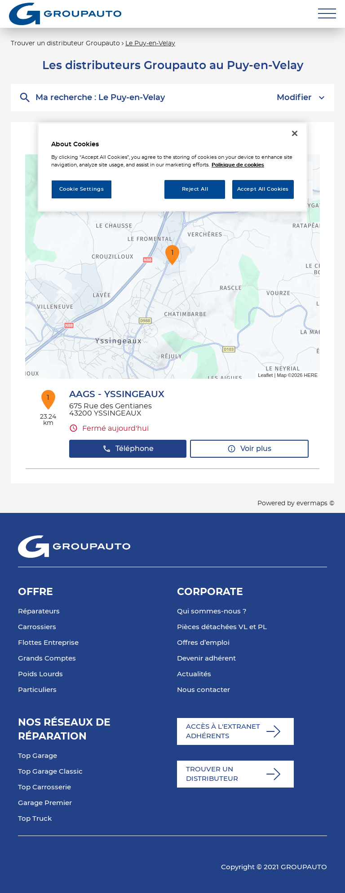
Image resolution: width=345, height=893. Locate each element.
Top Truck (35, 818)
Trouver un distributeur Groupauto (65, 43)
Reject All (195, 189)
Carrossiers (37, 627)
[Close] (295, 133)
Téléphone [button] (128, 449)
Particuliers (37, 690)
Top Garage (37, 756)
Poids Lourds (40, 674)
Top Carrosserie (44, 787)
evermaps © (315, 503)
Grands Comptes (47, 658)
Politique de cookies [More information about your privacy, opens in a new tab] (238, 164)
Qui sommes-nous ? (212, 611)
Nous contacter (203, 690)
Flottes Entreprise (48, 642)
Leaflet (265, 375)
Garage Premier (45, 803)
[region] (172, 167)
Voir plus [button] (249, 449)
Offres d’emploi (203, 642)
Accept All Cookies (263, 189)
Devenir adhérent (206, 658)
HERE (311, 375)
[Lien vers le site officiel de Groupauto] (65, 14)
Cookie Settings (81, 189)
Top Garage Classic (50, 771)
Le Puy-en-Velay (150, 43)
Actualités (194, 674)
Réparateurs (39, 611)
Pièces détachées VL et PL (222, 627)
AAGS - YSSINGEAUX (116, 394)
